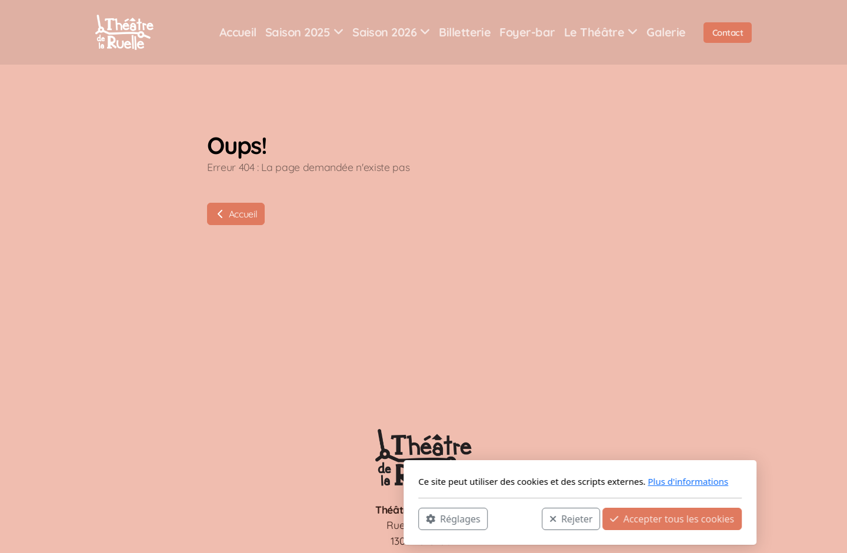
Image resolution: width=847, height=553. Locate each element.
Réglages (296, 518)
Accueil (236, 214)
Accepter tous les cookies (515, 518)
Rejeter (414, 518)
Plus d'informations (531, 481)
